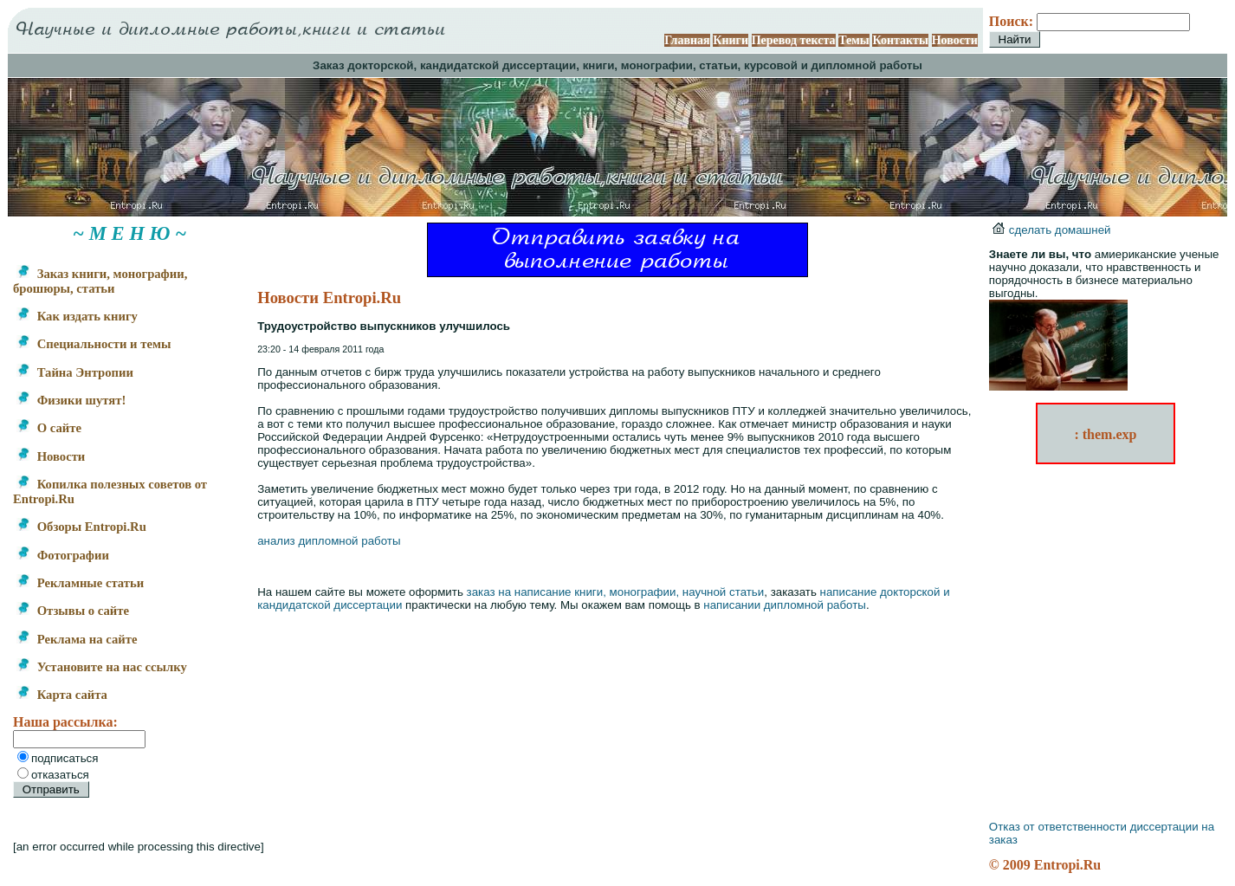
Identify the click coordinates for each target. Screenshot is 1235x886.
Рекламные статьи (80, 583)
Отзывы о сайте (72, 611)
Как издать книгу (77, 316)
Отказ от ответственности (1058, 826)
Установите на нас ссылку (101, 667)
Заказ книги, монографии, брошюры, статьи (100, 281)
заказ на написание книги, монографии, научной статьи (616, 591)
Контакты (900, 40)
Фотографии (62, 555)
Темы (854, 40)
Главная (686, 40)
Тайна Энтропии (74, 372)
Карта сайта (61, 695)
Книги (730, 40)
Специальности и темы (93, 344)
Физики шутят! (71, 400)
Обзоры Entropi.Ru (81, 527)
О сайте (48, 428)
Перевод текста (794, 40)
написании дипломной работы (784, 604)
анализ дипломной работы (328, 540)
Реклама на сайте (76, 639)
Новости (955, 40)
